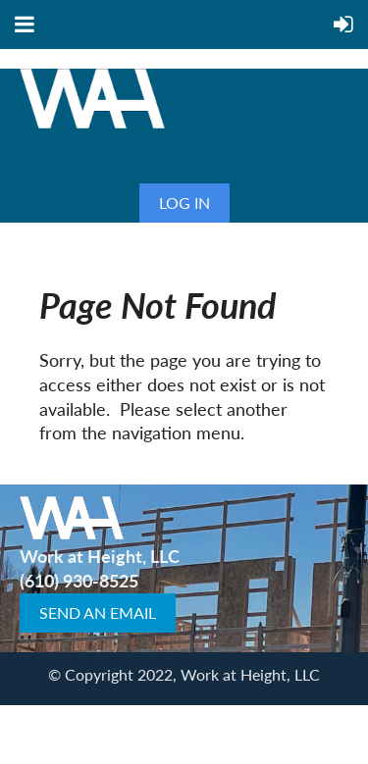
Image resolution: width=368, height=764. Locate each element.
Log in (184, 202)
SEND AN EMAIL (97, 612)
